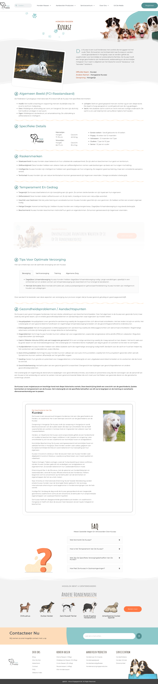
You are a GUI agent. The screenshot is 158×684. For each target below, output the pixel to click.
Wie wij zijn (36, 660)
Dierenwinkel (120, 663)
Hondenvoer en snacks (94, 657)
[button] (94, 540)
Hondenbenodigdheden (94, 663)
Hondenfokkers (121, 657)
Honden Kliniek (121, 660)
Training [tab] (57, 273)
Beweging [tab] (26, 273)
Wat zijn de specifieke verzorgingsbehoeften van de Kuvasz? (91, 558)
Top (6, 673)
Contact (35, 666)
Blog (34, 657)
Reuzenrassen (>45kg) (64, 666)
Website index (37, 673)
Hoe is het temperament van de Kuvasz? (86, 549)
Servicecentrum (88, 5)
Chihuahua (25, 616)
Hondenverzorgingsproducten (96, 666)
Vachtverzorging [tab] (42, 273)
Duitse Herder (47, 616)
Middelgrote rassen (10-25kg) (67, 660)
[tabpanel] (79, 284)
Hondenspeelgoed (92, 660)
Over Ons (104, 5)
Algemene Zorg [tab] (72, 273)
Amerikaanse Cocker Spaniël (111, 617)
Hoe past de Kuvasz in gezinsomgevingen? (87, 568)
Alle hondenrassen (63, 669)
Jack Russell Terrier (68, 616)
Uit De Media (118, 5)
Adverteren (36, 663)
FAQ (33, 669)
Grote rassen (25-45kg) (65, 663)
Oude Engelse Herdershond (90, 617)
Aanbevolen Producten (65, 5)
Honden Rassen (44, 5)
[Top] (6, 669)
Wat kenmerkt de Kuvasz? (80, 540)
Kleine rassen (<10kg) (64, 657)
